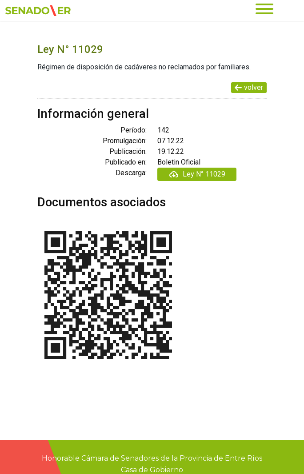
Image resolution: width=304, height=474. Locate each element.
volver (249, 87)
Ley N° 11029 (196, 174)
